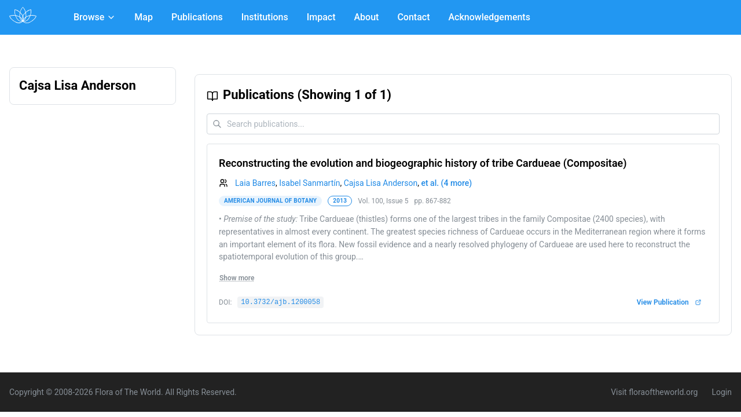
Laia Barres (255, 183)
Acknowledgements (489, 17)
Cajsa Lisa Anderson (381, 183)
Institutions (264, 17)
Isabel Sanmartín (309, 183)
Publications (197, 17)
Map (143, 17)
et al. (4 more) (446, 183)
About (366, 17)
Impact (321, 17)
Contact (413, 17)
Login (721, 392)
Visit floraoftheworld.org (654, 392)
